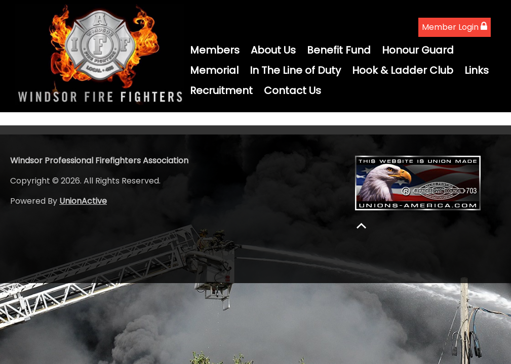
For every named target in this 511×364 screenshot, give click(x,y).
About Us (273, 50)
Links (476, 70)
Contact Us (292, 90)
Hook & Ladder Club (402, 70)
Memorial (214, 70)
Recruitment (221, 90)
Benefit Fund (339, 50)
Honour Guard (418, 50)
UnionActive (83, 201)
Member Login (454, 27)
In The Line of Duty (295, 70)
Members (215, 50)
